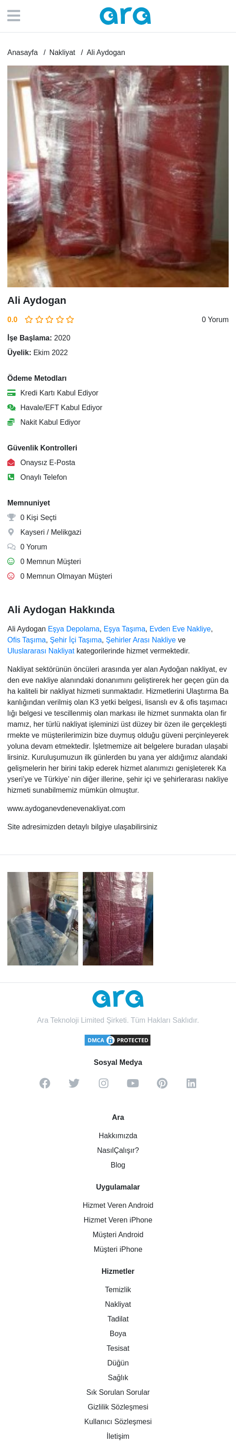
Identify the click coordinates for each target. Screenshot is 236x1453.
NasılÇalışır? (118, 1150)
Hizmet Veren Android (118, 1205)
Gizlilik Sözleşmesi (118, 1407)
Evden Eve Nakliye (180, 629)
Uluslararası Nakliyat (41, 651)
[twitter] (74, 1086)
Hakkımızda (118, 1136)
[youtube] (133, 1086)
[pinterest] (162, 1086)
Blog (118, 1165)
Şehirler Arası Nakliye (141, 640)
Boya (118, 1334)
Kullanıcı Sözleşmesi (118, 1422)
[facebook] (45, 1086)
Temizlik (118, 1290)
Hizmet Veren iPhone (118, 1220)
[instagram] (103, 1086)
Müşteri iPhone (118, 1249)
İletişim (118, 1436)
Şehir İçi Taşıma (76, 640)
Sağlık (118, 1378)
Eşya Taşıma (124, 629)
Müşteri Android (117, 1235)
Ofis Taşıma (26, 640)
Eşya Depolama (74, 629)
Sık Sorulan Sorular (118, 1392)
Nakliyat (118, 1304)
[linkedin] (191, 1086)
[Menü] (18, 16)
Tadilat (118, 1319)
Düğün (118, 1363)
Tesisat (118, 1348)
